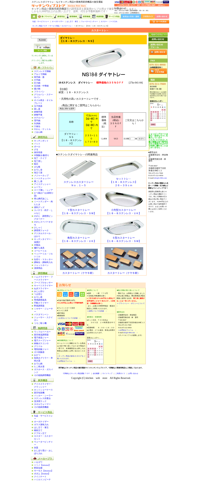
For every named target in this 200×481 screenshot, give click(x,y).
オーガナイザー (58, 21)
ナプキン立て (40, 433)
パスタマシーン (41, 314)
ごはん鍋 (38, 132)
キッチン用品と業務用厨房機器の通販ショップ (34, 16)
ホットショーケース (43, 390)
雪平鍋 (37, 120)
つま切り (38, 294)
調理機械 (72, 16)
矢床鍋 (37, 123)
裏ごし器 (38, 181)
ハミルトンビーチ (42, 479)
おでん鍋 (38, 364)
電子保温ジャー (41, 337)
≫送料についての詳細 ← (97, 311)
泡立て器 (38, 172)
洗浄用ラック (40, 401)
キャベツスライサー (43, 285)
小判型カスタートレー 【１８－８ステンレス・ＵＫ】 (124, 210)
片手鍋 (37, 80)
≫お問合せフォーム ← (66, 361)
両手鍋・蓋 (39, 77)
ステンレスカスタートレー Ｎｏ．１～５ (79, 182)
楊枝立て (38, 430)
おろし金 (38, 170)
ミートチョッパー (42, 178)
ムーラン (38, 187)
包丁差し (38, 161)
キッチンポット (41, 141)
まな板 (37, 167)
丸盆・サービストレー (40, 21)
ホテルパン (39, 118)
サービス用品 (113, 16)
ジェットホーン (41, 265)
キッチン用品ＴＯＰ (39, 26)
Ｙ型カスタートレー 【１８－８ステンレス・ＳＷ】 (78, 210)
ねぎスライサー (41, 288)
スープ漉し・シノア (43, 190)
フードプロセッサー (43, 283)
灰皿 (36, 448)
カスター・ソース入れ (109, 21)
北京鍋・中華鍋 (41, 86)
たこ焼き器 (39, 366)
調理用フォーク (41, 230)
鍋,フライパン (45, 16)
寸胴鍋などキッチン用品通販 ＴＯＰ (76, 373)
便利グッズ (39, 207)
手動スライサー (41, 303)
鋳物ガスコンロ (41, 343)
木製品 (37, 245)
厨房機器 (85, 16)
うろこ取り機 (40, 323)
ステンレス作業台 (42, 398)
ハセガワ (38, 462)
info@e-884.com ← (130, 333)
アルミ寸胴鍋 (40, 74)
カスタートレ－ (67, 26)
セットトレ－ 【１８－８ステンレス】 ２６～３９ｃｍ (124, 181)
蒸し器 (37, 109)
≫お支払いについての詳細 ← (69, 318)
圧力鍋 (37, 83)
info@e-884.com (160, 178)
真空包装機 (39, 393)
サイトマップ (107, 373)
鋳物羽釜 (38, 112)
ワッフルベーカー (42, 332)
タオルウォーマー (42, 404)
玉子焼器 (38, 106)
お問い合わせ (162, 16)
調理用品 (59, 16)
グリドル (38, 346)
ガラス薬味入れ (41, 424)
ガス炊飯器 (39, 352)
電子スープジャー (42, 340)
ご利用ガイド (148, 16)
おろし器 (38, 297)
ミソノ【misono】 (42, 465)
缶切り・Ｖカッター (43, 259)
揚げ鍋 (37, 89)
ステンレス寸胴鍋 (42, 71)
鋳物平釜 (38, 115)
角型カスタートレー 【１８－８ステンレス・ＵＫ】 (79, 238)
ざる (36, 149)
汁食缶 (37, 126)
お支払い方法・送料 (131, 16)
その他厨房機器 (41, 407)
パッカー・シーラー (43, 395)
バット (37, 144)
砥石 (36, 164)
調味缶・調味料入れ (43, 262)
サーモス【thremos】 (43, 471)
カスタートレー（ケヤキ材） (79, 271)
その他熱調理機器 (42, 375)
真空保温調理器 (41, 335)
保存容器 (38, 152)
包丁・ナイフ (40, 158)
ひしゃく (38, 227)
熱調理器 (98, 16)
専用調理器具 (40, 300)
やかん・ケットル (42, 129)
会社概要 (96, 373)
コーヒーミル (40, 251)
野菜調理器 (39, 306)
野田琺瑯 (38, 468)
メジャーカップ (41, 175)
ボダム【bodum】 (42, 474)
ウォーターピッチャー (89, 21)
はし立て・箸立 (72, 21)
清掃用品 (38, 268)
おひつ (37, 355)
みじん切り (39, 291)
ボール (37, 146)
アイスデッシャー (42, 184)
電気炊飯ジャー (41, 349)
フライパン (39, 92)
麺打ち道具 (39, 248)
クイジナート (40, 476)
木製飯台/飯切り (41, 155)
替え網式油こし (41, 199)
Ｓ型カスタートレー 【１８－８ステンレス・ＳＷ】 (124, 238)
